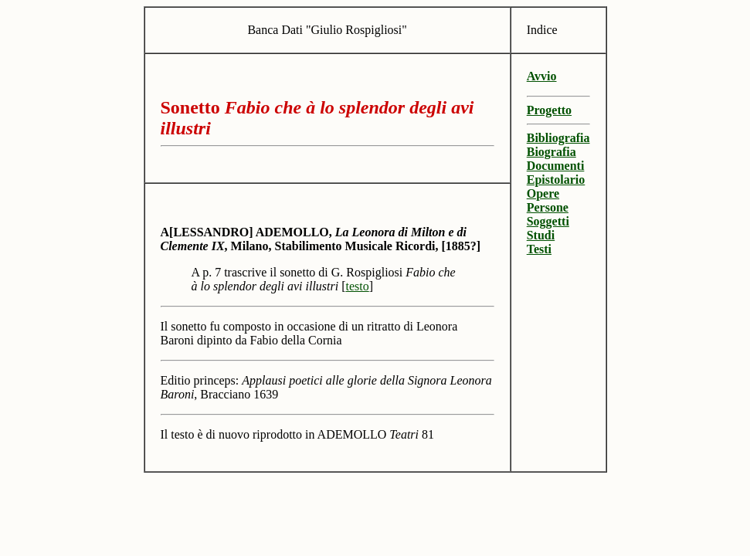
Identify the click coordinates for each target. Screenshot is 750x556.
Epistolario (556, 179)
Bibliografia (558, 137)
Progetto (549, 110)
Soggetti (548, 221)
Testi (539, 249)
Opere (543, 193)
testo (357, 286)
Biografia (551, 151)
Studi (541, 235)
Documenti (556, 165)
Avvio (542, 76)
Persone (547, 207)
